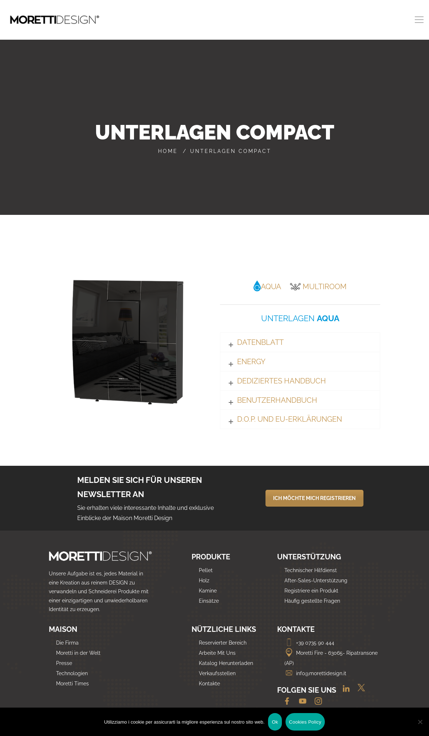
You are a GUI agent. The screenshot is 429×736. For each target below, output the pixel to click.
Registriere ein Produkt (311, 591)
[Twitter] (358, 691)
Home (168, 151)
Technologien (72, 673)
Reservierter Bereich (223, 643)
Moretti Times (72, 683)
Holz (204, 580)
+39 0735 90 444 (309, 643)
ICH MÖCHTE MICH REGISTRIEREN (314, 498)
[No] (420, 721)
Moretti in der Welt (78, 653)
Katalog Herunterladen (226, 663)
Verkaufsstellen (217, 673)
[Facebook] (285, 702)
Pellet (206, 570)
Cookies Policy (305, 722)
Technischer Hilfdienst (310, 570)
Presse (64, 663)
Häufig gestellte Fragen (312, 601)
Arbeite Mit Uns (217, 653)
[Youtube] (300, 702)
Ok (275, 722)
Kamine (208, 591)
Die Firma (67, 643)
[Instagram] (315, 702)
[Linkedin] (343, 691)
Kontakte (209, 683)
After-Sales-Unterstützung (315, 580)
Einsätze (209, 601)
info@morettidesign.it (315, 673)
